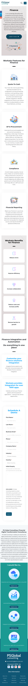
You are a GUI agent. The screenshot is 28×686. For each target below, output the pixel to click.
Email (1, 18)
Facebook (1, 12)
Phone (8, 439)
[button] (21, 3)
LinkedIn (1, 16)
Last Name (9, 425)
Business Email (11, 432)
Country (9, 460)
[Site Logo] (5, 3)
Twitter (1, 14)
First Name (10, 417)
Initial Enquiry (10, 466)
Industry (9, 453)
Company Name (11, 446)
